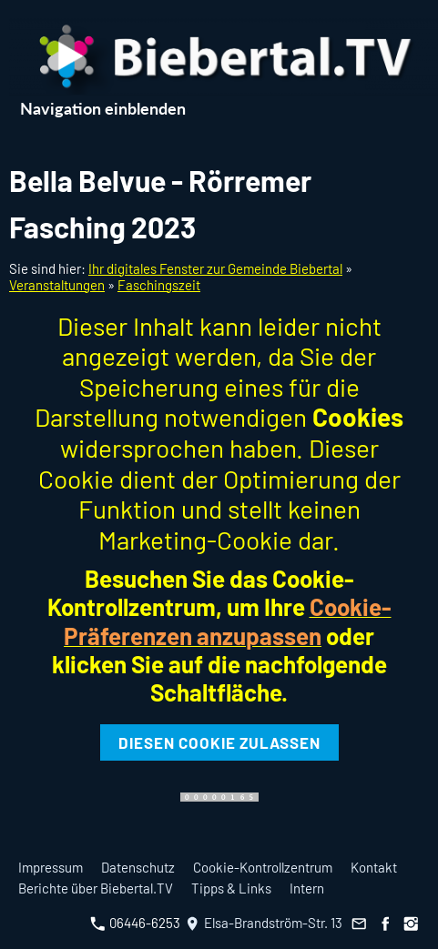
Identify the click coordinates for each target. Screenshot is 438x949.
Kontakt (374, 867)
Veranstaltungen (57, 285)
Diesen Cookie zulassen (219, 742)
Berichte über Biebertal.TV (95, 888)
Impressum (50, 867)
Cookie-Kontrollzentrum (262, 867)
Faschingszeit (158, 285)
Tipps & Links (231, 888)
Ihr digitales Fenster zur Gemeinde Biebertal (215, 268)
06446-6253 (135, 922)
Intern (307, 888)
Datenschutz (138, 867)
